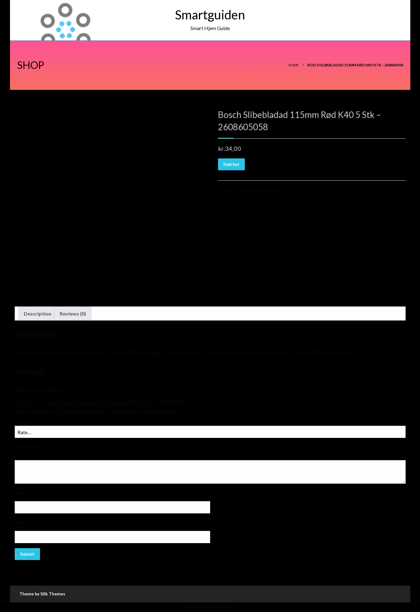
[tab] (37, 314)
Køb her (231, 164)
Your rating (27, 421)
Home (293, 65)
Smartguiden (210, 14)
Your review (28, 447)
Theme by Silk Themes (42, 593)
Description (37, 313)
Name (22, 492)
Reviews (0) (73, 313)
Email (21, 522)
